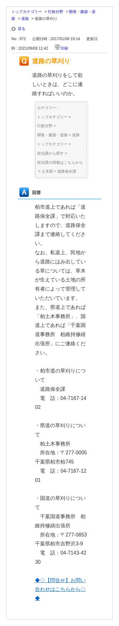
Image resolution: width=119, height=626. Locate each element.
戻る (21, 29)
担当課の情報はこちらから (60, 162)
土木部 (47, 171)
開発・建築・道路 (52, 135)
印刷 (64, 48)
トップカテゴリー (26, 11)
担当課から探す (50, 153)
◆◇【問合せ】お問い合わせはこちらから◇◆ (60, 589)
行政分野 (55, 11)
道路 (25, 18)
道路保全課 (66, 171)
